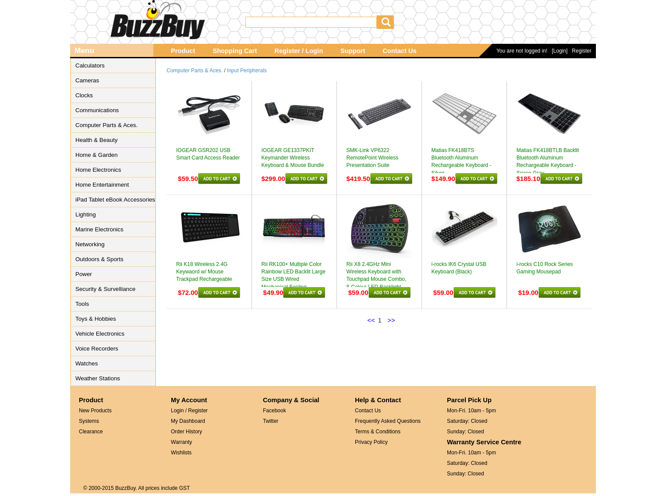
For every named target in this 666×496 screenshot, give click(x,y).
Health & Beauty (96, 140)
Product (183, 50)
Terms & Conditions (377, 432)
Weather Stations (97, 378)
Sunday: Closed (465, 432)
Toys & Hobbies (95, 318)
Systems (89, 421)
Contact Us (399, 50)
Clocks (84, 95)
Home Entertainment (102, 184)
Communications (97, 110)
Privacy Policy (371, 442)
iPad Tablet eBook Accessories (115, 199)
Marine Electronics (99, 229)
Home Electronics (98, 170)
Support (352, 50)
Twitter (270, 421)
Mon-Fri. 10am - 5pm (471, 410)
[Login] (559, 51)
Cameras (87, 80)
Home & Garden (96, 155)
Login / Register (189, 410)
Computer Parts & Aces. (106, 125)
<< (371, 320)
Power (83, 274)
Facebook (274, 410)
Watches (86, 363)
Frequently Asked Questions (388, 421)
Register (582, 51)
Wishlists (181, 453)
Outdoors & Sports (99, 259)
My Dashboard (188, 421)
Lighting (85, 214)
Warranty (181, 442)
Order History (186, 432)
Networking (90, 244)
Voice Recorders (96, 348)
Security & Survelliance (105, 289)
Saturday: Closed (467, 421)
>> (391, 320)
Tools (82, 304)
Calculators (90, 65)
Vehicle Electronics (99, 333)
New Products (95, 410)
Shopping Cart (235, 50)
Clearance (91, 432)
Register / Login (298, 50)
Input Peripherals (247, 70)
